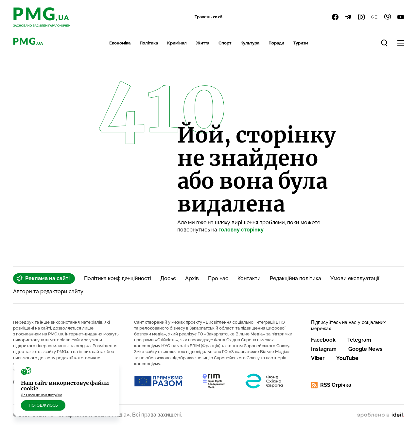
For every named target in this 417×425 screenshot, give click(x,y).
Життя (202, 43)
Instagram (324, 349)
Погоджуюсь (43, 405)
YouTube (347, 358)
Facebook (323, 340)
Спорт (224, 43)
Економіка (119, 43)
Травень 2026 (208, 16)
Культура (249, 43)
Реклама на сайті (43, 278)
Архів (192, 278)
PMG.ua (55, 334)
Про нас (218, 278)
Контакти (249, 278)
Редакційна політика (295, 278)
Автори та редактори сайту (48, 291)
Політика (149, 43)
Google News (365, 349)
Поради (276, 43)
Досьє (168, 278)
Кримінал (177, 43)
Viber (317, 358)
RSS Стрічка (331, 385)
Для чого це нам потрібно (41, 395)
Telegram (359, 340)
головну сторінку (241, 230)
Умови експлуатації (354, 278)
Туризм (300, 43)
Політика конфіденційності (117, 278)
